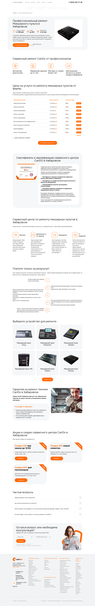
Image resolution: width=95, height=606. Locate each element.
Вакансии (15, 586)
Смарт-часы (31, 572)
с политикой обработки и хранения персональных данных (28, 545)
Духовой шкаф (63, 570)
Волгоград (78, 583)
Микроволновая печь (65, 573)
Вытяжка (62, 583)
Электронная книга (32, 579)
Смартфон (30, 563)
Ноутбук (46, 560)
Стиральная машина (64, 566)
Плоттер (30, 578)
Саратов (78, 591)
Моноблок (46, 562)
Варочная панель (64, 569)
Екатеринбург (79, 577)
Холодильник (63, 564)
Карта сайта (43, 600)
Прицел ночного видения (50, 586)
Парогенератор (63, 576)
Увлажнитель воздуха (65, 582)
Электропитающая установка (66, 586)
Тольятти (78, 588)
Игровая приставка (32, 569)
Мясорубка (62, 575)
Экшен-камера (31, 570)
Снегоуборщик (63, 592)
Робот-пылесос (63, 563)
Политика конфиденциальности (54, 600)
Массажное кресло (64, 579)
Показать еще (47, 379)
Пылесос (62, 567)
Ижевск (77, 586)
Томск (77, 593)
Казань (77, 579)
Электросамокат (32, 567)
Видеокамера (31, 585)
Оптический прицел (49, 585)
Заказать (79, 103)
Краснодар (78, 567)
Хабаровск (78, 592)
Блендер (62, 585)
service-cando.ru (16, 567)
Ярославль (78, 589)
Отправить (21, 541)
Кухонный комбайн (64, 572)
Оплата (38, 2)
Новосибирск (79, 575)
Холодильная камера (65, 588)
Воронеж (78, 582)
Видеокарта (47, 569)
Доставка (33, 2)
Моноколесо (31, 576)
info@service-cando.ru (19, 572)
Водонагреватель (64, 580)
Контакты (43, 2)
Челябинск (78, 576)
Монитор (46, 567)
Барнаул (78, 585)
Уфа (76, 580)
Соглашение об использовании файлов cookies (72, 600)
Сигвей (30, 575)
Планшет (30, 562)
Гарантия (27, 2)
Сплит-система (63, 591)
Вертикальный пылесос (65, 560)
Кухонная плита (63, 589)
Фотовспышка (47, 579)
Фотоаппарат (47, 582)
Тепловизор (47, 584)
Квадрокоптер (31, 566)
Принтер (46, 564)
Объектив (46, 581)
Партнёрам (49, 2)
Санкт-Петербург (78, 565)
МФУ (45, 563)
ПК (45, 566)
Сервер (30, 564)
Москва (77, 563)
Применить (21, 458)
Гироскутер (31, 573)
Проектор (30, 560)
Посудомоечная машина (65, 578)
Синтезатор (31, 583)
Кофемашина (63, 562)
